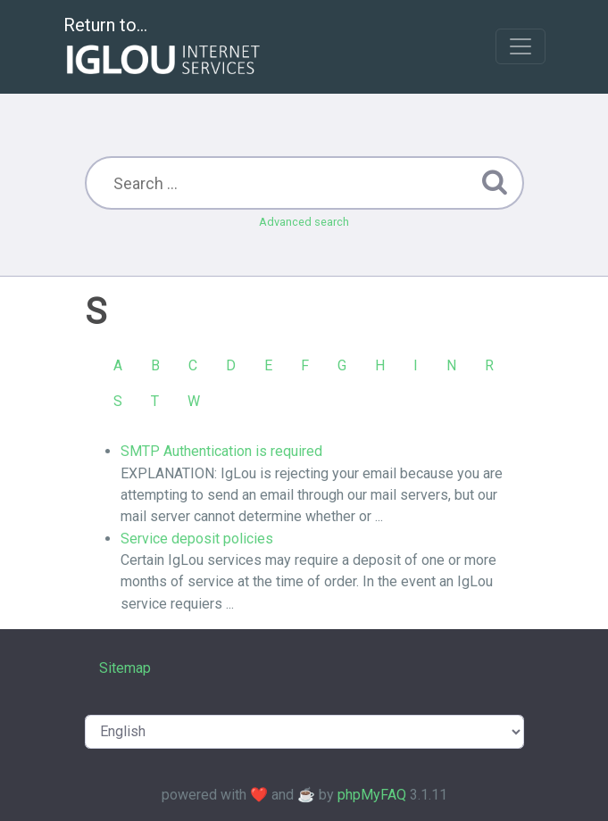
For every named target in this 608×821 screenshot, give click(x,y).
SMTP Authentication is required (221, 451)
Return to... (163, 47)
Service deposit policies (197, 538)
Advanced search (304, 221)
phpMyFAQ (371, 794)
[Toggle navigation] (521, 46)
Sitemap (125, 667)
